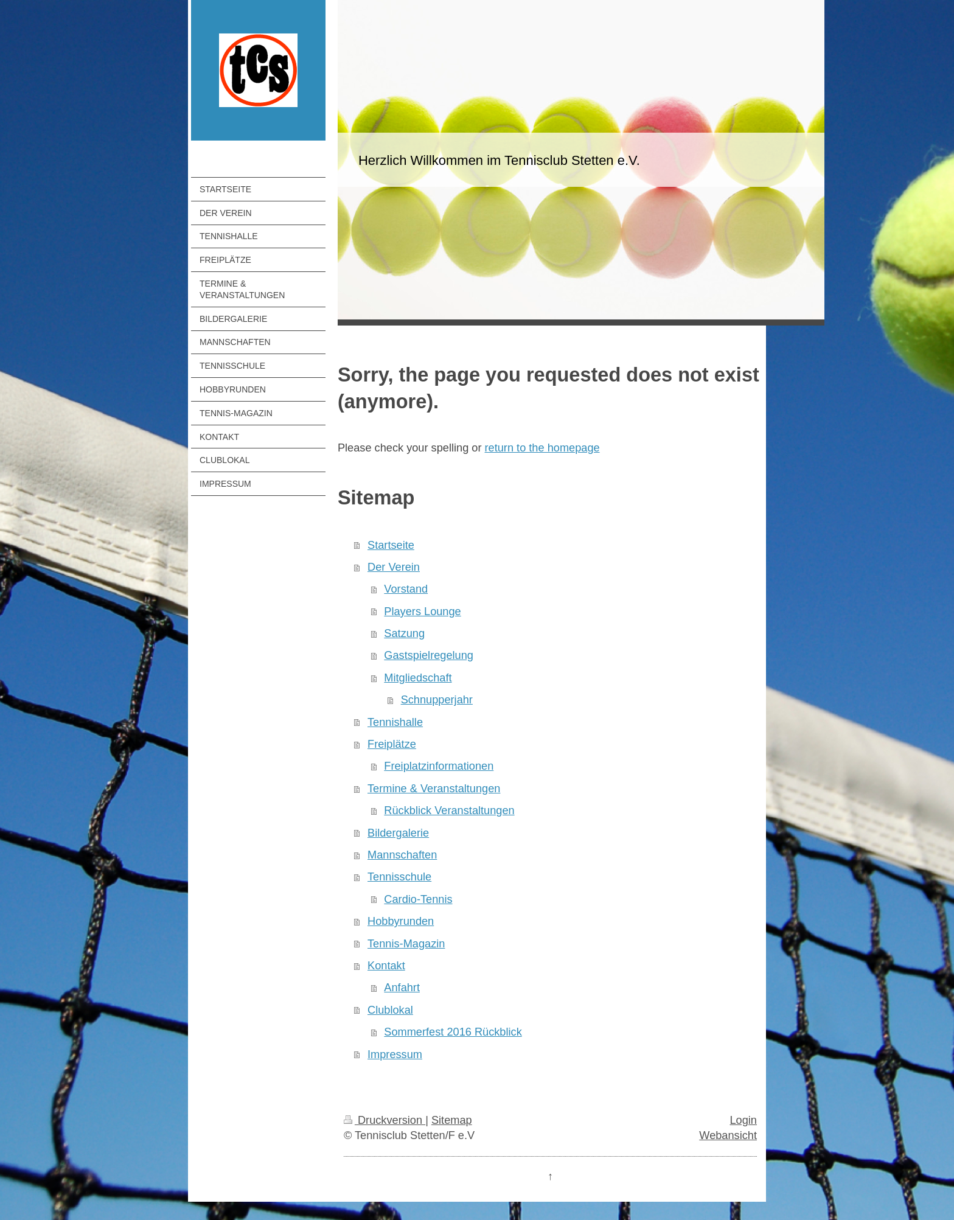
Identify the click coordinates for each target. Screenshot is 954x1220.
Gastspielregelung (428, 655)
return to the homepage (542, 448)
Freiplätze (391, 744)
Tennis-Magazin (406, 944)
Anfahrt (402, 987)
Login (743, 1120)
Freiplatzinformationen (438, 766)
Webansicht (728, 1135)
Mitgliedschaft (417, 678)
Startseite (390, 545)
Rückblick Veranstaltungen (449, 810)
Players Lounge (422, 611)
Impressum (394, 1054)
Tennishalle (395, 722)
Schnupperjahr (437, 700)
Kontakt (386, 966)
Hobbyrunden (400, 921)
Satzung (404, 633)
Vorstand (406, 589)
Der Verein (393, 567)
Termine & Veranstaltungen (433, 789)
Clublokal (390, 1010)
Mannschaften (402, 855)
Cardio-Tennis (418, 899)
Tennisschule (399, 877)
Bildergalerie (398, 833)
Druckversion (384, 1120)
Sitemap (451, 1120)
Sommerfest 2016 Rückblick (452, 1032)
